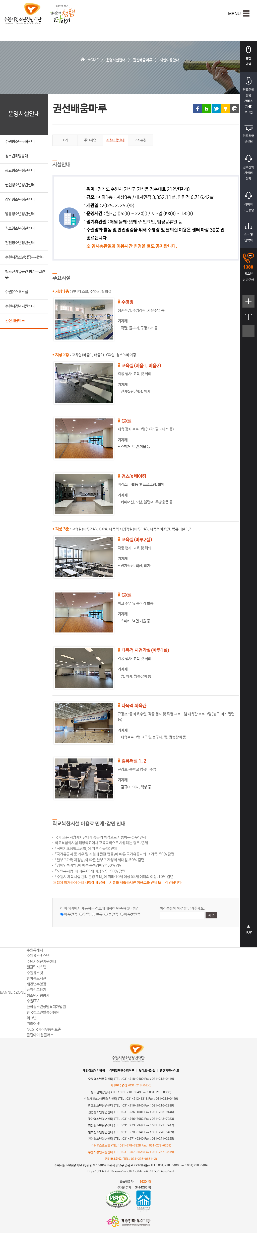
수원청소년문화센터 (19, 141)
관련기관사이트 (169, 1071)
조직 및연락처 (248, 232)
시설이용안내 (169, 60)
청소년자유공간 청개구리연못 (25, 274)
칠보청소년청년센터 (19, 228)
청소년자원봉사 (38, 995)
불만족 (113, 914)
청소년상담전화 (248, 267)
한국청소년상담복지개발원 (46, 1007)
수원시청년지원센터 (19, 306)
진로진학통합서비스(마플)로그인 (248, 95)
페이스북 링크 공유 (197, 108)
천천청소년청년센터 (19, 242)
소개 (65, 140)
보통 (99, 914)
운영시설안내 (115, 60)
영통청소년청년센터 (19, 213)
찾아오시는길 (147, 1071)
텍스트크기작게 (248, 333)
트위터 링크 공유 (216, 108)
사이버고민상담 (248, 202)
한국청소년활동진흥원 (43, 1012)
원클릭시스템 (36, 967)
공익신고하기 (36, 990)
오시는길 (140, 140)
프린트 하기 (234, 108)
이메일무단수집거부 (121, 1071)
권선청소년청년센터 (19, 185)
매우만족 (70, 914)
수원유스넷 (35, 973)
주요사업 (90, 140)
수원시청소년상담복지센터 (24, 257)
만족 (86, 914)
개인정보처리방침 (94, 1071)
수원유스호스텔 (16, 291)
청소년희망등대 (16, 156)
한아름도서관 (36, 978)
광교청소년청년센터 (19, 170)
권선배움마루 (142, 60)
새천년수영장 (36, 984)
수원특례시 (35, 950)
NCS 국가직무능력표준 (44, 1029)
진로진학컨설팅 (248, 134)
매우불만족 (132, 914)
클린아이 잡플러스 (40, 1035)
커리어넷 (33, 1024)
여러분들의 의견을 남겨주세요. (182, 908)
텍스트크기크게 (248, 304)
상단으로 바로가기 (248, 932)
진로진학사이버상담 (248, 168)
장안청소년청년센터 (19, 199)
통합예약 (248, 56)
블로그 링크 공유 (206, 108)
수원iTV (33, 1001)
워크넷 (31, 1018)
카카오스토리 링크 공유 (225, 108)
